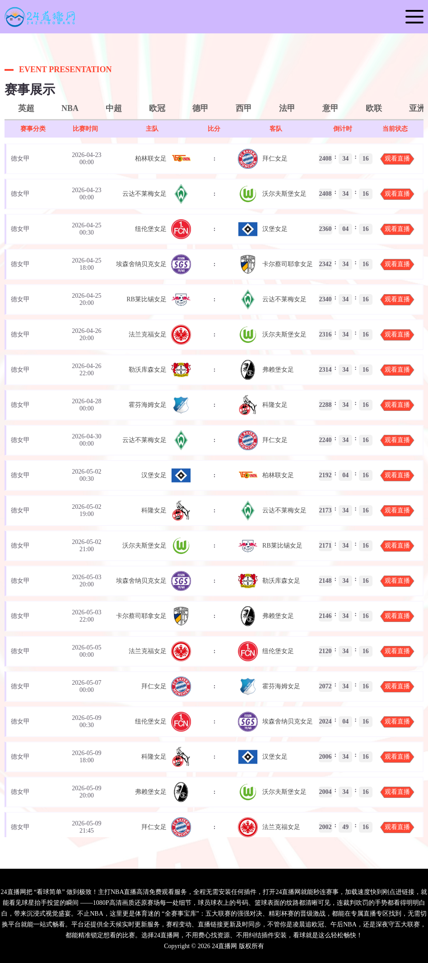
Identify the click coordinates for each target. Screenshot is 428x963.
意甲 (330, 108)
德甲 (200, 108)
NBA (70, 108)
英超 (26, 108)
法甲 (287, 108)
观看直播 (397, 158)
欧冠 (157, 108)
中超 (114, 108)
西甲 (244, 108)
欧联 (374, 108)
